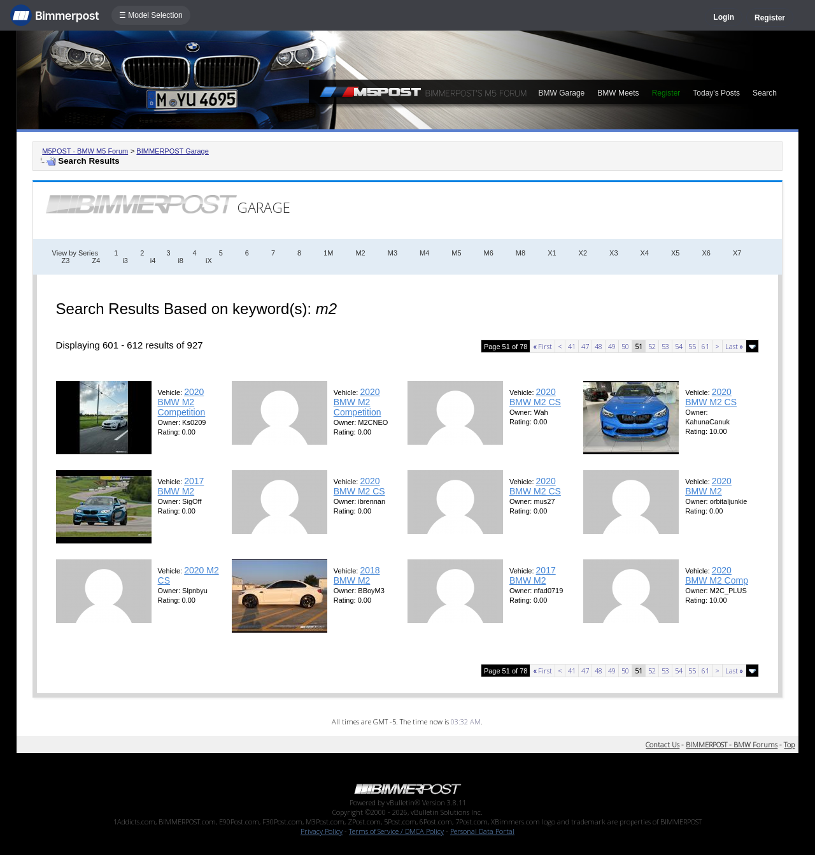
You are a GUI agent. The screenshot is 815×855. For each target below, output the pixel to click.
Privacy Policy (322, 831)
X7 (737, 253)
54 (679, 346)
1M (328, 253)
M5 (456, 253)
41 (572, 346)
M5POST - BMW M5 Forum (85, 151)
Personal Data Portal (482, 831)
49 (612, 346)
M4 (424, 253)
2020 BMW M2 (708, 486)
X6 (706, 253)
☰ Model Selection (151, 15)
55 (692, 346)
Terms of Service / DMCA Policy (396, 831)
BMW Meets (618, 93)
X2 (583, 253)
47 (585, 346)
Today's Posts (716, 93)
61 (705, 346)
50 (625, 346)
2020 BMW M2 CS (535, 397)
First (542, 346)
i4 (153, 260)
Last (734, 346)
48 (598, 346)
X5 (675, 253)
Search (765, 93)
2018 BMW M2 (357, 575)
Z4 (96, 260)
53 (665, 346)
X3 (613, 253)
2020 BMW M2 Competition (182, 402)
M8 (520, 253)
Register (770, 17)
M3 (392, 253)
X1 (552, 253)
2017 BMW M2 (181, 486)
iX (209, 260)
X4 (645, 253)
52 (652, 346)
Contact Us (662, 744)
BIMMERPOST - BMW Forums (731, 744)
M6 (488, 253)
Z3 (66, 260)
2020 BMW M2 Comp (716, 575)
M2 (360, 253)
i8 (180, 260)
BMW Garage (562, 93)
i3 (125, 260)
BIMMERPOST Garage (172, 151)
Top (789, 744)
